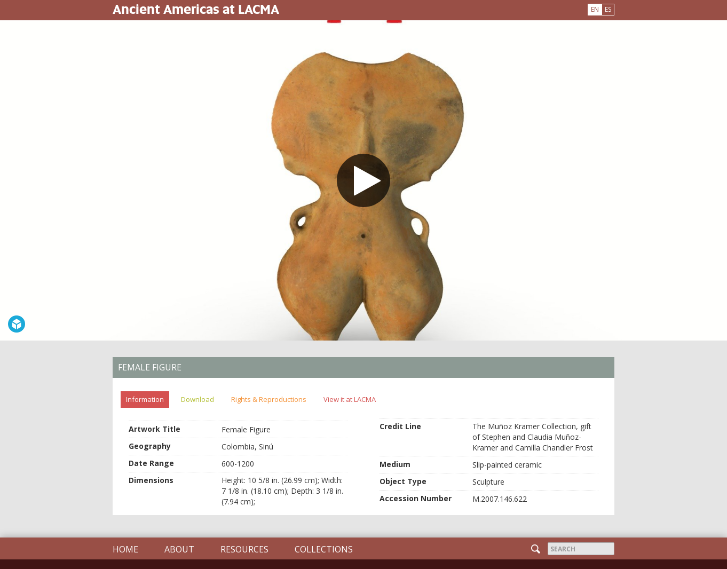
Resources (244, 549)
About (179, 549)
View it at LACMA (349, 399)
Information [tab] (145, 399)
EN (595, 9)
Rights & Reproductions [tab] (268, 399)
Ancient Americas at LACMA (196, 9)
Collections (324, 549)
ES (608, 9)
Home (125, 549)
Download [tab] (197, 399)
